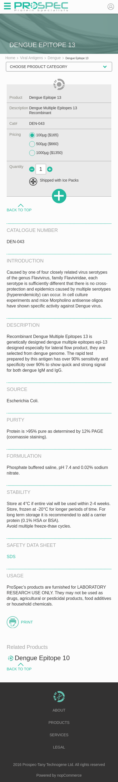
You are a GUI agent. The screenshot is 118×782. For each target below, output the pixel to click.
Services (59, 735)
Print (27, 622)
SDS (11, 556)
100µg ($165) (44, 135)
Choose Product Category (38, 67)
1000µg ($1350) (46, 153)
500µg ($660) (44, 144)
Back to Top (19, 209)
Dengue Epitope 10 (42, 657)
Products (59, 722)
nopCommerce (69, 775)
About (58, 710)
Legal (59, 747)
